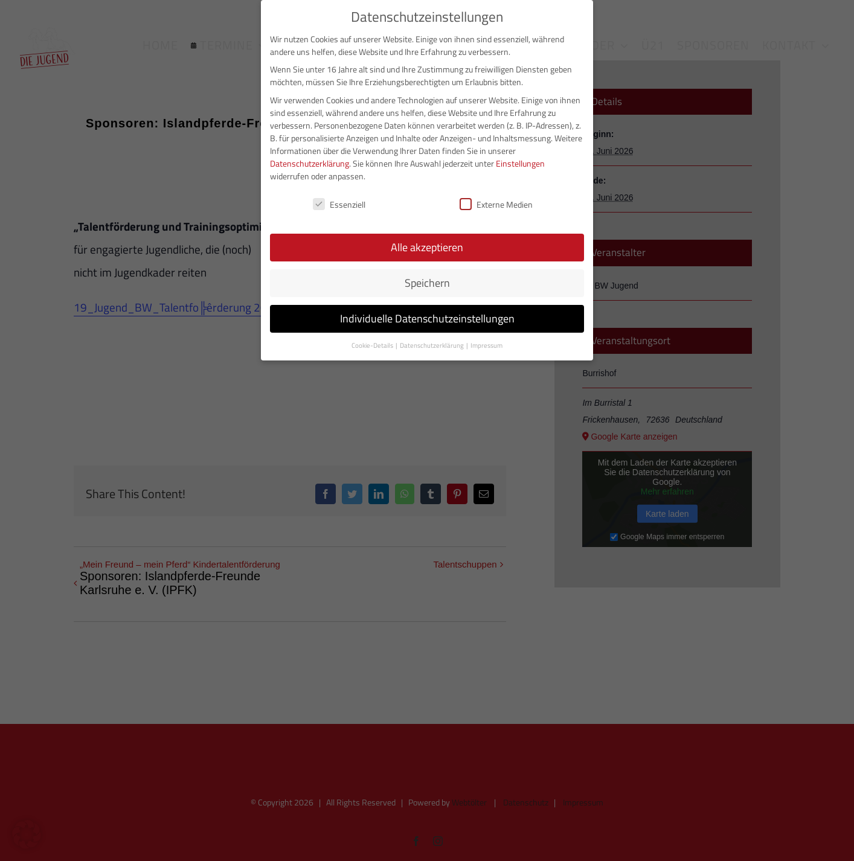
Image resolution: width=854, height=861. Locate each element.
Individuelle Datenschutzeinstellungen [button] (427, 318)
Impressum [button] (486, 345)
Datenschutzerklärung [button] (432, 345)
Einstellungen (520, 162)
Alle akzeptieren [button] (427, 246)
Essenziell (339, 203)
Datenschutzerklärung (309, 162)
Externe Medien (496, 203)
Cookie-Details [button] (373, 345)
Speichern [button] (427, 282)
